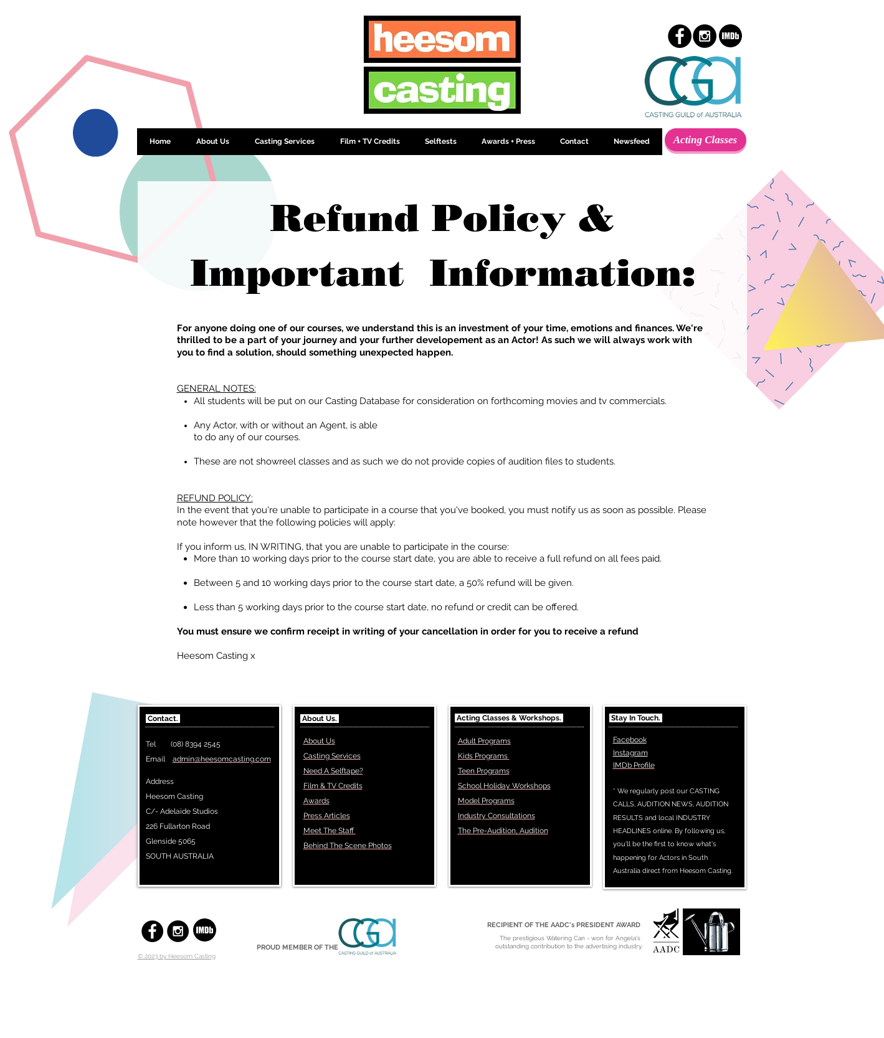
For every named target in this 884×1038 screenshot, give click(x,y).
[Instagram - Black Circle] (704, 36)
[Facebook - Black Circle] (680, 36)
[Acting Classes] (705, 139)
